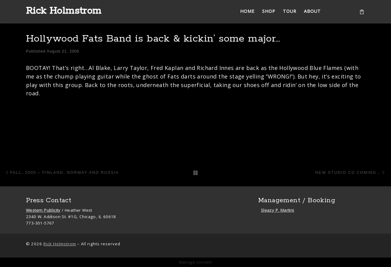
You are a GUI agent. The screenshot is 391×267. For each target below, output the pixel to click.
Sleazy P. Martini (277, 210)
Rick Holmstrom (59, 244)
